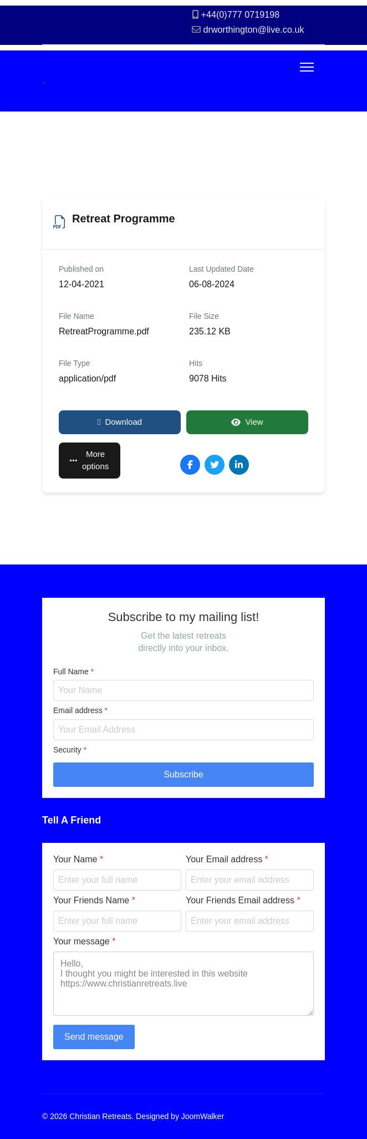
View (247, 421)
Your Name (78, 859)
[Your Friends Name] (117, 921)
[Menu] (307, 67)
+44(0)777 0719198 (240, 14)
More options (89, 460)
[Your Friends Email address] (250, 921)
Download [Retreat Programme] (120, 421)
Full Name (73, 671)
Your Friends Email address (243, 900)
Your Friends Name (94, 900)
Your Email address (227, 859)
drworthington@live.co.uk (253, 29)
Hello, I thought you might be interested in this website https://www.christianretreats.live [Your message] (183, 984)
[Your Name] (117, 880)
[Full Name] (183, 690)
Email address (80, 710)
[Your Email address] (250, 880)
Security (69, 749)
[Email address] (183, 729)
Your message (84, 941)
